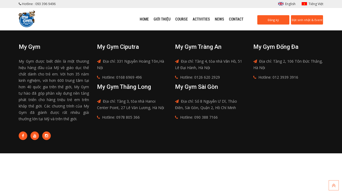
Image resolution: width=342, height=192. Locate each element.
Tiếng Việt (316, 4)
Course (181, 19)
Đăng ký (273, 20)
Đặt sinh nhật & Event (307, 20)
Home (144, 19)
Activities (201, 19)
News (219, 19)
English (290, 4)
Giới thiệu (162, 19)
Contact (236, 19)
